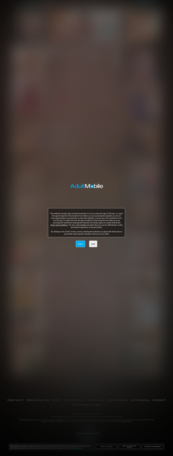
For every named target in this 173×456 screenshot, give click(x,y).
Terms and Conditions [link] (59, 225)
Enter (80, 244)
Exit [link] (93, 244)
